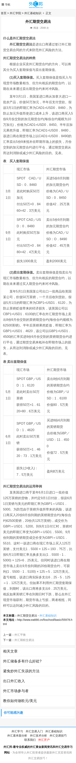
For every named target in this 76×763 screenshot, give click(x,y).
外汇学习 (17, 731)
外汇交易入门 (34, 731)
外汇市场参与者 (16, 691)
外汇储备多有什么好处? (22, 661)
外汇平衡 (20, 634)
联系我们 (30, 739)
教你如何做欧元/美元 (20, 701)
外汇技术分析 (38, 735)
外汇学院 (15, 13)
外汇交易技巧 (58, 735)
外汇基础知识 (32, 13)
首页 (3, 13)
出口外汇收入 (14, 681)
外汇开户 (44, 739)
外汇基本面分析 (17, 735)
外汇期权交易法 (24, 640)
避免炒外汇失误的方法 (21, 671)
